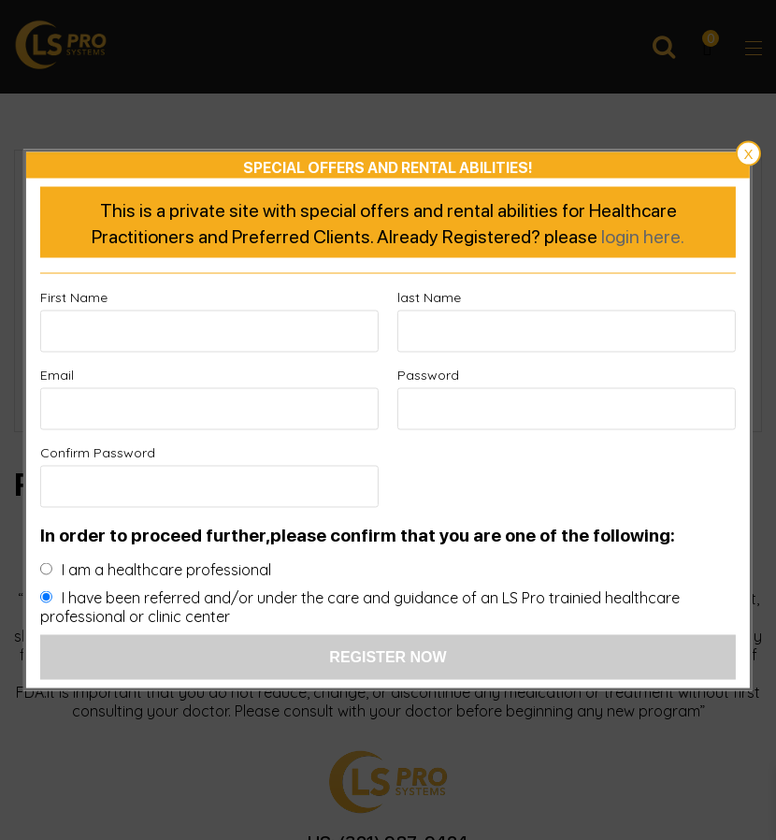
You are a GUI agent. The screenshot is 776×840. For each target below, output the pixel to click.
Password (428, 375)
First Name (74, 297)
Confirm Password (97, 452)
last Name (429, 297)
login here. (642, 236)
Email (57, 375)
